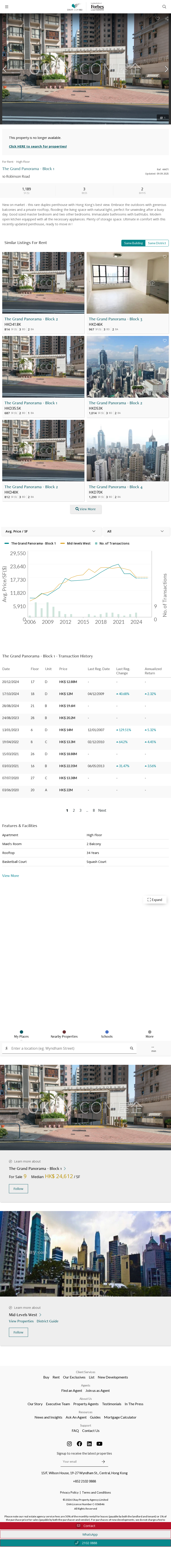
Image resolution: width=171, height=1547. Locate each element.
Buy (46, 1377)
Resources (85, 1412)
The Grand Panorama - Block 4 (115, 487)
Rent (56, 1377)
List (91, 1377)
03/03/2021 (10, 766)
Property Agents (86, 1404)
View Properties (22, 1321)
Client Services (85, 1372)
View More (10, 875)
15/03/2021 (10, 754)
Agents (85, 1385)
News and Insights (48, 1417)
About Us (85, 1399)
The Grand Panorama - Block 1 (30, 403)
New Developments (113, 1377)
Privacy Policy (69, 1492)
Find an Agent (71, 1390)
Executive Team (58, 1404)
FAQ (75, 1430)
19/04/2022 (10, 742)
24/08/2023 (10, 718)
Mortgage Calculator (120, 1417)
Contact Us (91, 1430)
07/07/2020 (10, 778)
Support (85, 1425)
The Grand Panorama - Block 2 (31, 319)
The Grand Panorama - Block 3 (115, 319)
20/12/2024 (10, 682)
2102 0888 (85, 1543)
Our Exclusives (74, 1377)
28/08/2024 (10, 706)
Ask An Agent (76, 1417)
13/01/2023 (10, 730)
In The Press (134, 1404)
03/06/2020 (10, 790)
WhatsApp (85, 1534)
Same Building (133, 243)
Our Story (35, 1404)
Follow (18, 1188)
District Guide (48, 1321)
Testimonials (111, 1404)
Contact (85, 1526)
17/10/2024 (10, 694)
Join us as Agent (98, 1390)
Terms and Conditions (96, 1492)
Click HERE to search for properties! (38, 146)
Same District (157, 243)
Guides (95, 1417)
